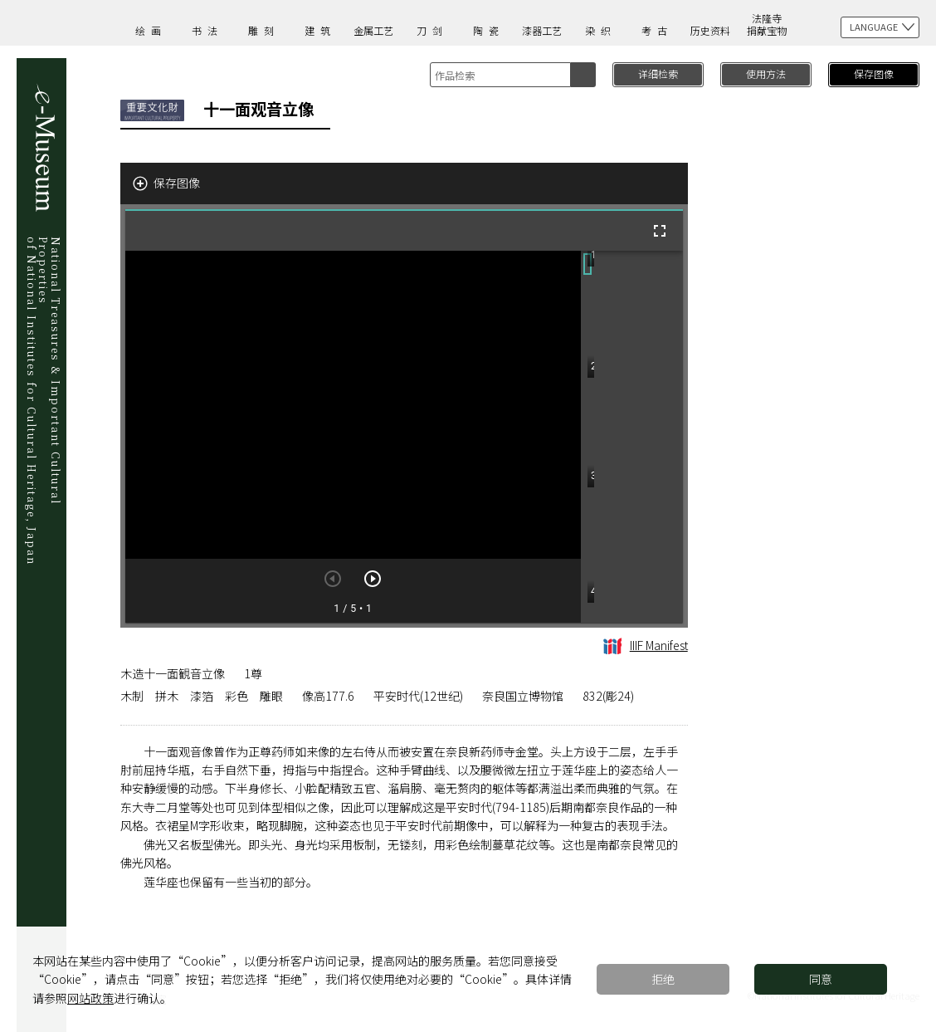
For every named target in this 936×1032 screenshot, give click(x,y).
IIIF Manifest (645, 645)
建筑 (320, 30)
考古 (657, 30)
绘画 (151, 30)
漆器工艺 (542, 30)
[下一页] (372, 579)
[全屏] (660, 231)
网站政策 (90, 998)
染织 (601, 30)
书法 (207, 30)
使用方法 (766, 73)
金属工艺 (373, 30)
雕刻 (264, 30)
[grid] (632, 437)
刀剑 (432, 30)
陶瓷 (489, 30)
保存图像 (874, 73)
